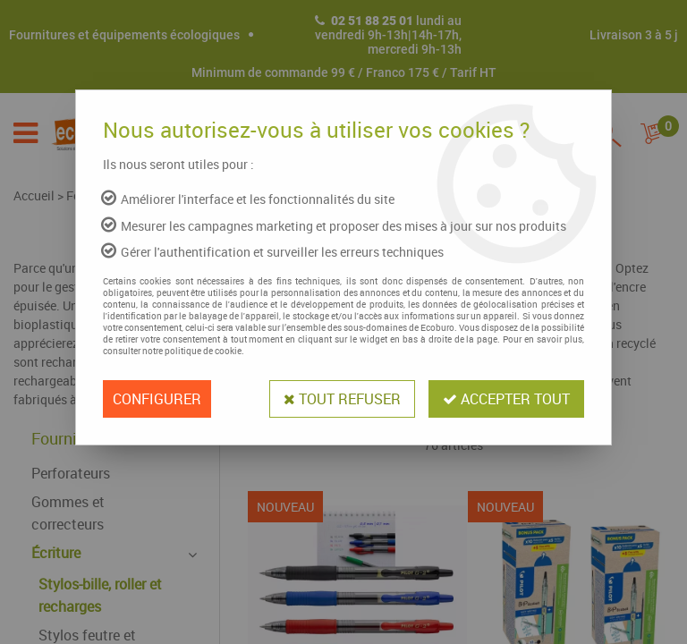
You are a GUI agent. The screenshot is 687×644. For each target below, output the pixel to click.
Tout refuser (342, 399)
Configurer (157, 399)
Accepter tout (506, 399)
